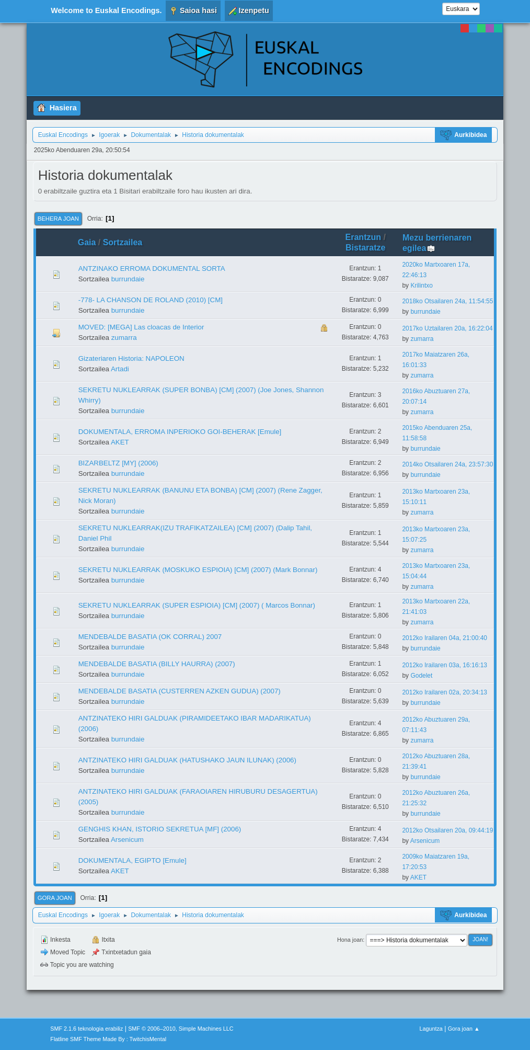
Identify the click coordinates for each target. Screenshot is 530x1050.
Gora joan (55, 898)
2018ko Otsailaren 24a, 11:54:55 (447, 301)
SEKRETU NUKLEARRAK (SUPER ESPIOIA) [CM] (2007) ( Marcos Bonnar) (196, 605)
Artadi (120, 369)
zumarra (124, 337)
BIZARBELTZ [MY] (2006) (118, 463)
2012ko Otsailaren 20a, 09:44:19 (447, 830)
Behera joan (58, 218)
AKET (120, 442)
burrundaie (128, 279)
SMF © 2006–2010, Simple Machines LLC (181, 1028)
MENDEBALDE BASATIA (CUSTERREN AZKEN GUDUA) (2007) (179, 691)
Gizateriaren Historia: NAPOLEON (131, 358)
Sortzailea (123, 242)
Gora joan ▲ (464, 1028)
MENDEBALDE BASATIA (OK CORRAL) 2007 (150, 637)
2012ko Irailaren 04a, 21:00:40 (444, 638)
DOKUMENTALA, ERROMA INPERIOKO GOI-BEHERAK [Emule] (180, 432)
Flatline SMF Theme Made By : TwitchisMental (108, 1039)
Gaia (87, 242)
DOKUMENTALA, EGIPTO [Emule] (132, 860)
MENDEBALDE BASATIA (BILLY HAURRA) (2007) (156, 664)
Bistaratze (365, 247)
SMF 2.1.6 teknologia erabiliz (86, 1028)
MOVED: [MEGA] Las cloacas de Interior (141, 327)
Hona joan (350, 940)
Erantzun (363, 237)
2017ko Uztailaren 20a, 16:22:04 (447, 328)
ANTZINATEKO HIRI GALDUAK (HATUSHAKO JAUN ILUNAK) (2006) (187, 760)
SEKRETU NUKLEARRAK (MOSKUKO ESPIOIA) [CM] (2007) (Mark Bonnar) (198, 570)
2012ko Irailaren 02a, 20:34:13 (444, 692)
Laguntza (431, 1028)
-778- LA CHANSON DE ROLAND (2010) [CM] (150, 300)
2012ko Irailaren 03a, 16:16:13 (444, 665)
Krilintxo (421, 285)
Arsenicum (127, 839)
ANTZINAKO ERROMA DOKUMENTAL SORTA (151, 268)
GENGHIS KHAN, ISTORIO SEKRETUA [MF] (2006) (159, 829)
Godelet (421, 675)
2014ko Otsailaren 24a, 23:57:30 (447, 464)
